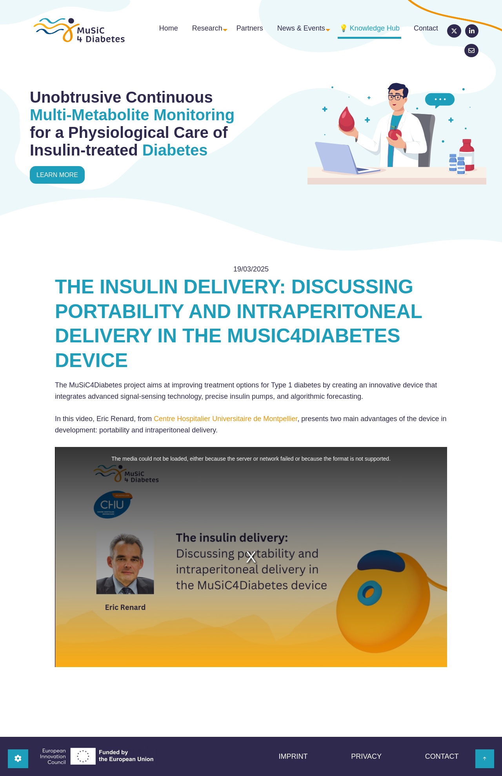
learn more (57, 175)
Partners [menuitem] (242, 33)
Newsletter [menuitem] (471, 33)
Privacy (366, 756)
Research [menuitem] (199, 33)
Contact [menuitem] (410, 33)
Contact (442, 756)
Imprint (292, 756)
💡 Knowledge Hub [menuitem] (358, 33)
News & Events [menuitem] (289, 33)
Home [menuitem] (164, 33)
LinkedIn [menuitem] (453, 33)
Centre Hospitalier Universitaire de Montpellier (225, 419)
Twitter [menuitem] (436, 33)
